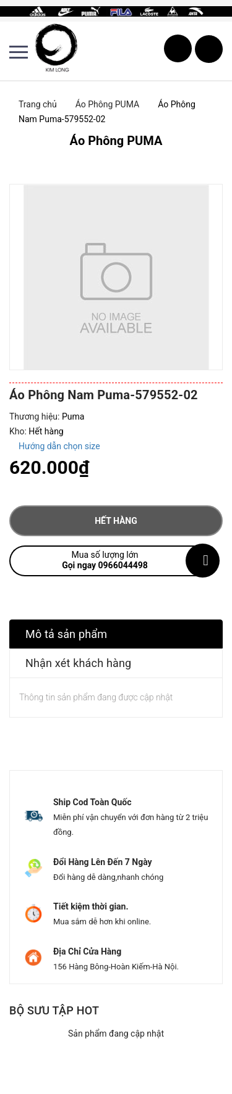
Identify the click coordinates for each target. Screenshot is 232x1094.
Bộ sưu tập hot (54, 1010)
